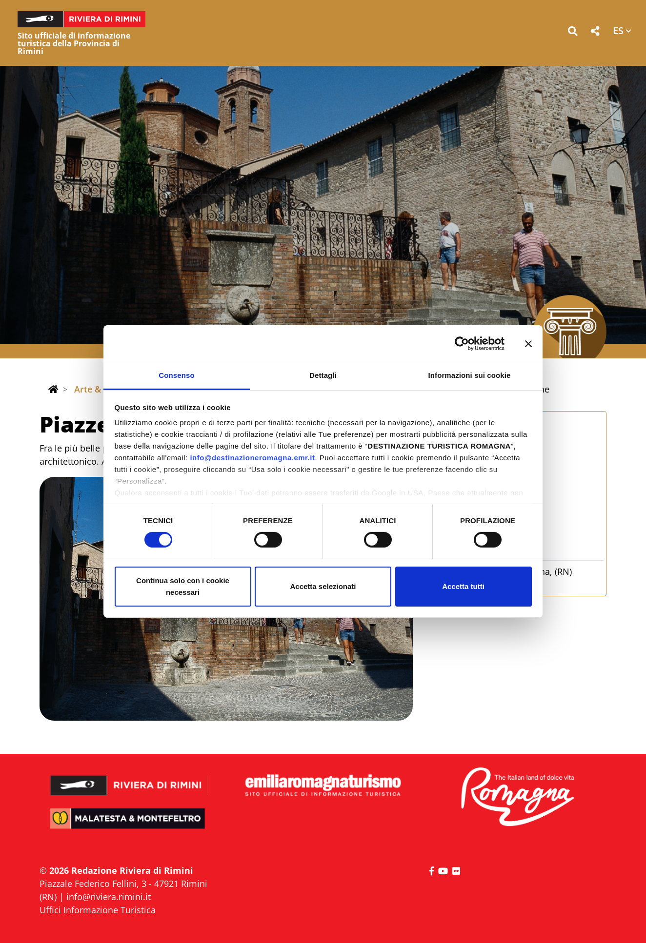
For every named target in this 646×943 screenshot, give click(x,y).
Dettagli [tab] (323, 375)
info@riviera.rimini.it (108, 897)
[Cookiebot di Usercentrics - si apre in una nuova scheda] (462, 343)
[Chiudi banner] (528, 343)
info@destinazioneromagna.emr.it (252, 457)
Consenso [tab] (176, 375)
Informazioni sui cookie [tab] (469, 375)
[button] (572, 32)
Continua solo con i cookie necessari (182, 586)
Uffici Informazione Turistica (98, 910)
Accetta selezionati (323, 586)
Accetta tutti (463, 586)
